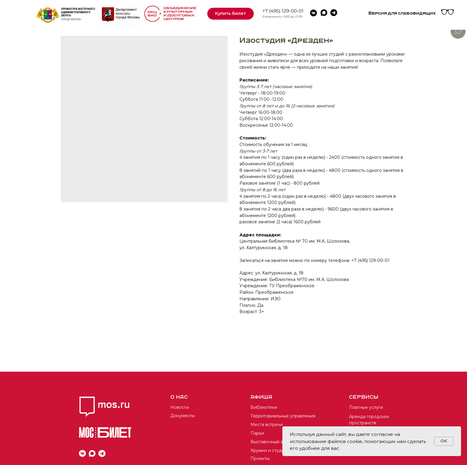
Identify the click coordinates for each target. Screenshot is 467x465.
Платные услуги (366, 407)
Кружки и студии (268, 450)
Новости (179, 407)
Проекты (260, 458)
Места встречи (266, 424)
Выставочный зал (268, 441)
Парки (257, 433)
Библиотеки (263, 407)
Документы (182, 415)
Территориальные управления (282, 416)
